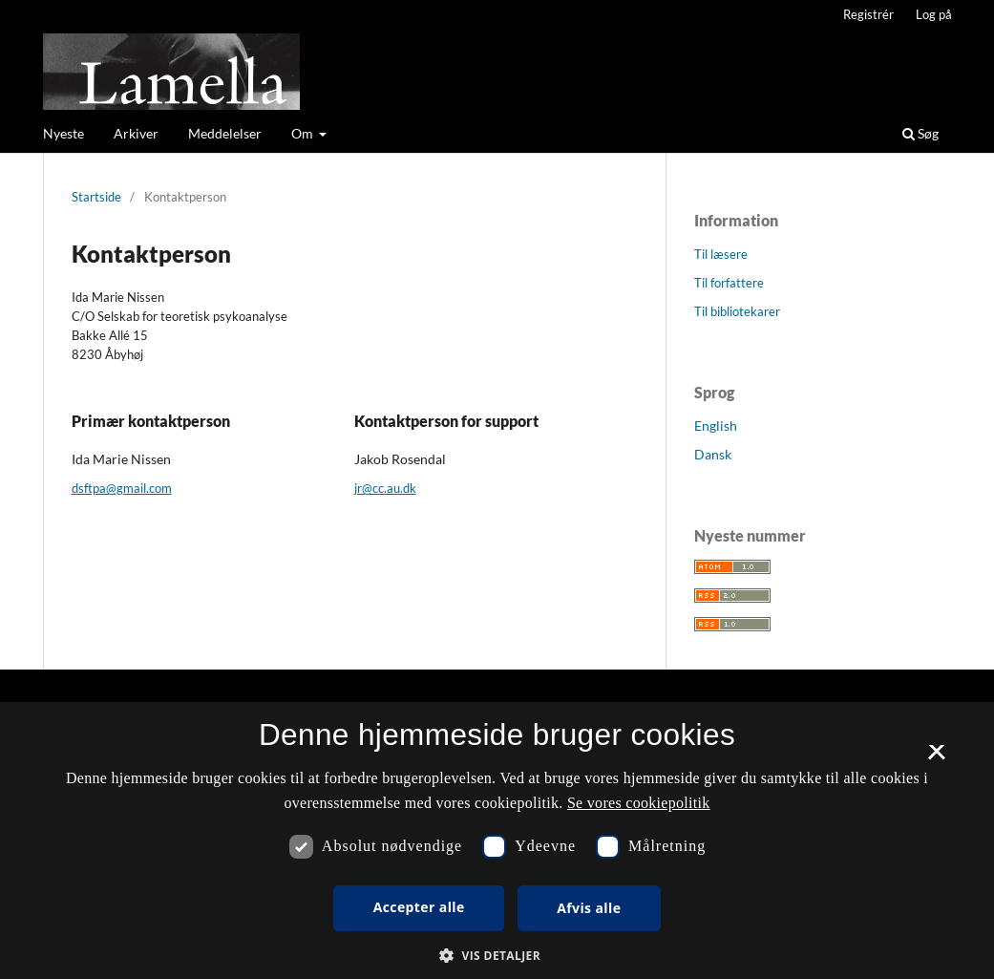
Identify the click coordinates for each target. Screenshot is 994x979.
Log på (934, 14)
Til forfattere (729, 282)
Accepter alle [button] (419, 907)
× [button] (936, 758)
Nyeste (63, 133)
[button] (497, 956)
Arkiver (136, 133)
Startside (96, 196)
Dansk (712, 454)
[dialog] (497, 840)
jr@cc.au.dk (385, 488)
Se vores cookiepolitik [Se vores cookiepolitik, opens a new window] (638, 803)
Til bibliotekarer (737, 311)
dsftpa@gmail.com (122, 488)
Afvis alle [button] (589, 908)
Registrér (868, 14)
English (715, 425)
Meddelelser (225, 133)
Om (303, 133)
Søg (920, 133)
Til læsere (721, 254)
